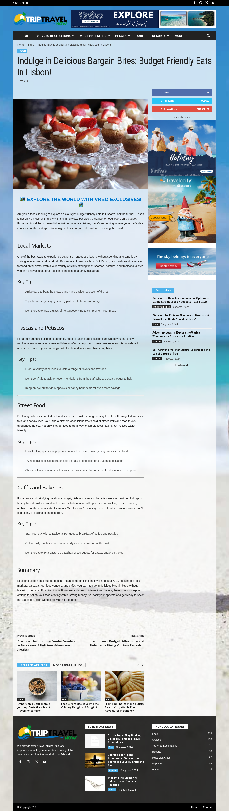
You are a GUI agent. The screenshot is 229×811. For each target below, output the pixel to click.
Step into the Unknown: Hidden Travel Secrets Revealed (122, 781)
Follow (204, 100)
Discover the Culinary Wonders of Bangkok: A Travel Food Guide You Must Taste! (180, 317)
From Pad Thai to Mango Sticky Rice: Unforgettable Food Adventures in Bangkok (124, 707)
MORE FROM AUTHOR (68, 665)
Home (24, 36)
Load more (182, 365)
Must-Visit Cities (95, 35)
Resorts (160, 35)
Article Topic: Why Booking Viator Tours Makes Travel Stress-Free (124, 739)
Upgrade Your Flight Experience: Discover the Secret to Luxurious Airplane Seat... (126, 760)
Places (122, 35)
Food (141, 35)
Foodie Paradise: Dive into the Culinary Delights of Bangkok (80, 705)
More (181, 35)
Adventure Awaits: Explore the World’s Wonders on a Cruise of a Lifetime (176, 334)
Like (207, 92)
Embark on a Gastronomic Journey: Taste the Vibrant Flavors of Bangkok (33, 707)
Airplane (113, 770)
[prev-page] (138, 665)
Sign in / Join (20, 2)
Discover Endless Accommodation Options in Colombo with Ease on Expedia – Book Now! (180, 300)
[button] (208, 36)
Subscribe (203, 109)
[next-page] (142, 665)
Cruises (157, 341)
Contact (207, 807)
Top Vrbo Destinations (54, 35)
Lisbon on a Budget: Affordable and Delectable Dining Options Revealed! (117, 643)
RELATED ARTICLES (34, 665)
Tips (111, 747)
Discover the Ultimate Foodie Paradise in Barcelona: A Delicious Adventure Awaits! (46, 645)
